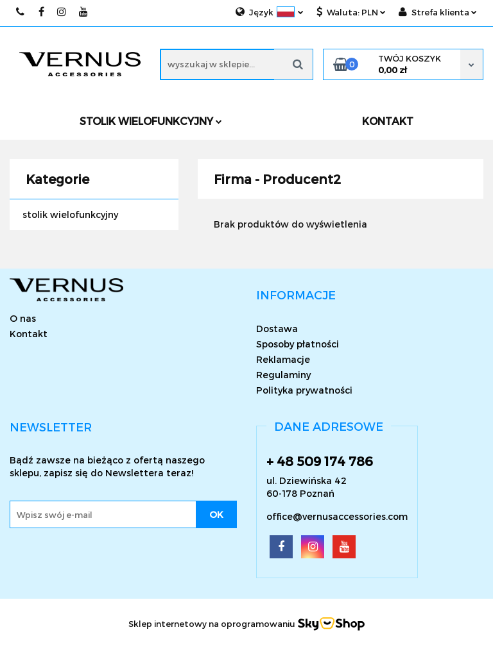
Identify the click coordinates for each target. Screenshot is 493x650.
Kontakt (29, 333)
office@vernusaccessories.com (337, 516)
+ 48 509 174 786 (319, 461)
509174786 (21, 12)
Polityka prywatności (304, 390)
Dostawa (277, 328)
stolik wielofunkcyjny (70, 214)
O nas (23, 318)
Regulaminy (283, 374)
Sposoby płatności (297, 343)
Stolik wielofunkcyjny (151, 121)
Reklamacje (283, 359)
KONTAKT (387, 121)
